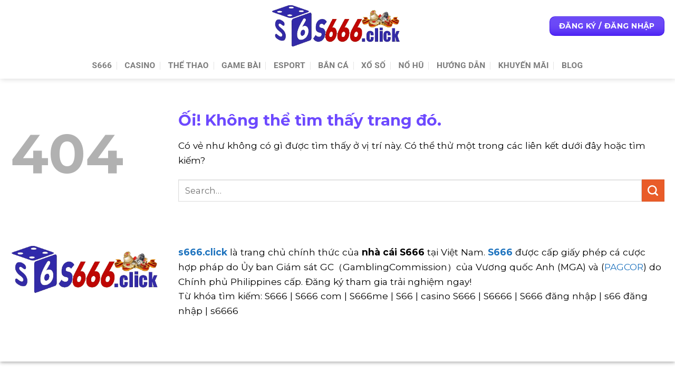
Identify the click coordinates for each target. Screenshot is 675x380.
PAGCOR (623, 266)
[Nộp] (653, 190)
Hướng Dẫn (461, 65)
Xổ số (373, 65)
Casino (139, 65)
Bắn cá (333, 65)
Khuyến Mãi (523, 65)
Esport (289, 65)
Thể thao (188, 65)
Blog (572, 65)
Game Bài (241, 65)
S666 (102, 65)
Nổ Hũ (410, 65)
